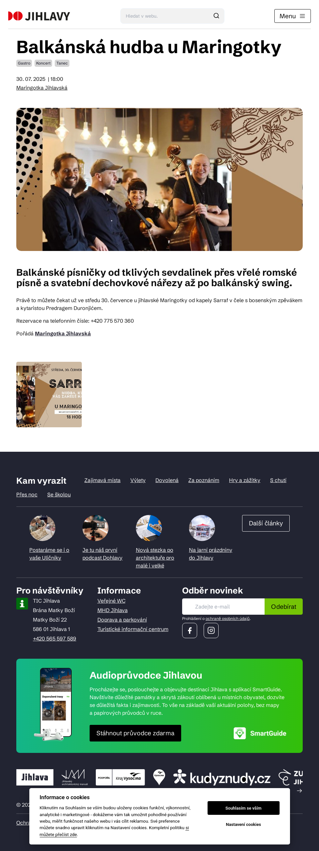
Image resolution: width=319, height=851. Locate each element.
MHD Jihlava (112, 610)
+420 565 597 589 (54, 638)
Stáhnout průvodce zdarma (135, 733)
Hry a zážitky (244, 480)
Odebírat (283, 606)
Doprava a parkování (122, 619)
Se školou (59, 494)
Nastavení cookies (243, 824)
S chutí (278, 480)
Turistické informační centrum (132, 629)
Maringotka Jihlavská (41, 87)
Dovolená (167, 480)
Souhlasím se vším (243, 808)
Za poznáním (203, 480)
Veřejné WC (111, 600)
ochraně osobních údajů (228, 618)
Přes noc (26, 494)
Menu (293, 16)
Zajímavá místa (102, 480)
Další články (266, 523)
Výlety (138, 480)
